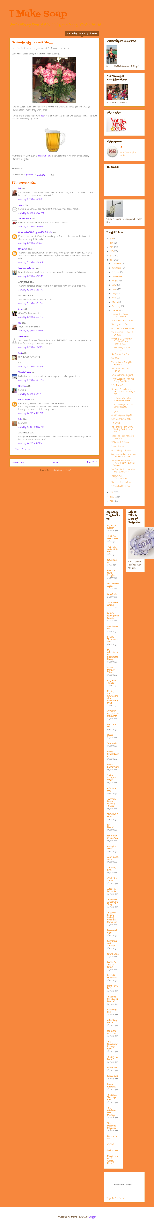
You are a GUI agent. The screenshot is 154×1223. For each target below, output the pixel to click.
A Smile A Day (111, 789)
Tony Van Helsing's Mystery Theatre (111, 803)
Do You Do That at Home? (111, 965)
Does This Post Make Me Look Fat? (122, 437)
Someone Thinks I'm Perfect (120, 370)
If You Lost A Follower (121, 442)
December (117, 263)
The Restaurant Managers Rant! (112, 1045)
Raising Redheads (111, 1085)
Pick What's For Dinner (122, 320)
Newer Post (18, 462)
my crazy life (111, 725)
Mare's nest (112, 1067)
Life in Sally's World (113, 766)
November (117, 268)
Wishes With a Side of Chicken (122, 334)
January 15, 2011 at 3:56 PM (30, 347)
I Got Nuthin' (117, 385)
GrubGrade (112, 594)
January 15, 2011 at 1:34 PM (30, 303)
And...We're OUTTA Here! (122, 328)
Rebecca (21, 386)
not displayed (24, 399)
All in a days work (112, 858)
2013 (112, 251)
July (114, 285)
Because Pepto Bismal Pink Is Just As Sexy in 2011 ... (123, 392)
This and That (44, 156)
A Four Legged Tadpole (121, 415)
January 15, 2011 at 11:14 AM (30, 262)
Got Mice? (115, 358)
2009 (112, 497)
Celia (20, 309)
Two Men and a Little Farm (112, 549)
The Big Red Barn (112, 1058)
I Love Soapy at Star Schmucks (120, 349)
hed (20, 353)
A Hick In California (111, 890)
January (116, 310)
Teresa (21, 205)
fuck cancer (112, 1150)
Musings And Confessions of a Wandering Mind (112, 697)
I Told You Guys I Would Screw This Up (122, 406)
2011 (112, 260)
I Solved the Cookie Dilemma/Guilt (119, 315)
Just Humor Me (112, 627)
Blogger (92, 1217)
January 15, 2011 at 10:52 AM (31, 213)
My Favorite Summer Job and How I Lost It (122, 471)
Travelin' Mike (24, 372)
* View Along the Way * (111, 778)
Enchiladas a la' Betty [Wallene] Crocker (121, 399)
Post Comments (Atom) (60, 470)
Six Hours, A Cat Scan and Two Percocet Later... (123, 455)
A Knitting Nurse (112, 1021)
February (116, 306)
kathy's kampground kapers (113, 616)
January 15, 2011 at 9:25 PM (30, 366)
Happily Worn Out (119, 324)
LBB (20, 419)
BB (19, 188)
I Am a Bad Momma (120, 486)
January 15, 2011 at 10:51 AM (30, 199)
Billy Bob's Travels (111, 682)
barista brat (112, 1076)
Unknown (22, 249)
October (116, 272)
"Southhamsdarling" (112, 604)
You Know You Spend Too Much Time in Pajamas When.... (123, 463)
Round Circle (112, 954)
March (115, 302)
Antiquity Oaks (111, 847)
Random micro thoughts (111, 573)
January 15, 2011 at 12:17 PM (30, 276)
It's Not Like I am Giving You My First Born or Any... (122, 430)
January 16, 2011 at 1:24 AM (30, 413)
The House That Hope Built (112, 1097)
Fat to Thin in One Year (112, 837)
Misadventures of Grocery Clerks (113, 1160)
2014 (112, 247)
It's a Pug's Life (112, 1011)
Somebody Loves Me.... (121, 419)
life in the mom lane (111, 1032)
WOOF (110, 1144)
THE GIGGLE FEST (112, 815)
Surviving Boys (111, 869)
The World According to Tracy (112, 902)
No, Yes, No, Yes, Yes (120, 354)
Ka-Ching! (115, 423)
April (114, 297)
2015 (112, 243)
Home (55, 462)
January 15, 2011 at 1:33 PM (30, 289)
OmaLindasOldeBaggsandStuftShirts (35, 232)
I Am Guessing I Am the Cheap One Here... (122, 380)
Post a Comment (23, 449)
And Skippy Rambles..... (121, 450)
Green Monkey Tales (110, 670)
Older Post (91, 462)
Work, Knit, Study (112, 879)
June (114, 289)
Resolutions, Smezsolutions (119, 477)
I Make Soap (38, 14)
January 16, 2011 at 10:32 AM (31, 427)
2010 (112, 492)
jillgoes (110, 735)
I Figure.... (115, 411)
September (117, 276)
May (114, 293)
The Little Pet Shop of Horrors (112, 999)
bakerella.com (112, 561)
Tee (42, 115)
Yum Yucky (112, 743)
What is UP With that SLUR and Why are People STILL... (121, 341)
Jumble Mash (24, 218)
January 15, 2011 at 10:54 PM (31, 380)
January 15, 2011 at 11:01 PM (30, 394)
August (115, 280)
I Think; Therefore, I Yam (112, 639)
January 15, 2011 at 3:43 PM (30, 330)
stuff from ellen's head (112, 537)
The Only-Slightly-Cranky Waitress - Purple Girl (112, 917)
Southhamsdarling (26, 268)
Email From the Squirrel (122, 375)
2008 (112, 501)
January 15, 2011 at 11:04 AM (30, 226)
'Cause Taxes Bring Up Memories (121, 363)
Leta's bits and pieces (112, 976)
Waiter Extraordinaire (113, 754)
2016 (112, 238)
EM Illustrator (111, 826)
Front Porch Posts (112, 987)
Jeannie (22, 336)
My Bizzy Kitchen (111, 527)
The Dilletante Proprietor (111, 1126)
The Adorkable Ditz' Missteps (111, 1112)
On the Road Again (113, 585)
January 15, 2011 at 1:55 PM (30, 317)
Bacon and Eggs (112, 931)
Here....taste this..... (112, 1137)
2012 (112, 255)
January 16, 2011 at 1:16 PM (30, 443)
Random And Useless (121, 482)
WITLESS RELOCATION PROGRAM (113, 714)
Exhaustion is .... (118, 446)
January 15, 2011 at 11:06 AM (30, 243)
